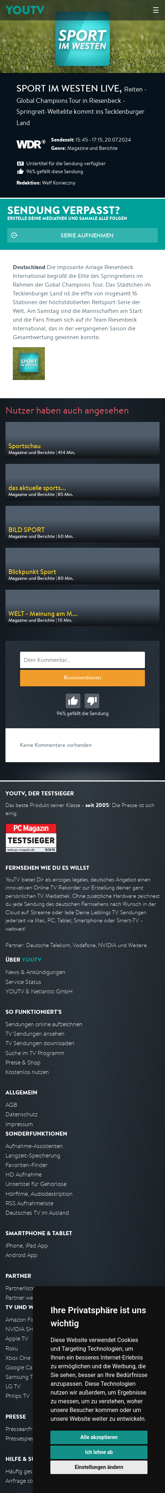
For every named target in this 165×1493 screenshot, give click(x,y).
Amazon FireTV (24, 1319)
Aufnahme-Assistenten (34, 1146)
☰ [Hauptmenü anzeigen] (156, 10)
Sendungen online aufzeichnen (43, 1024)
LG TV (12, 1386)
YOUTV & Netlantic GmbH (39, 991)
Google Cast (21, 1367)
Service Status (23, 982)
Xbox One (17, 1358)
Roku (11, 1348)
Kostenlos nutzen (27, 1072)
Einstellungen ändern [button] (99, 1467)
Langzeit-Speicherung (32, 1155)
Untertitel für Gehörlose (35, 1184)
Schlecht (92, 701)
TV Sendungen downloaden (39, 1043)
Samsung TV (21, 1377)
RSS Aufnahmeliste (29, 1203)
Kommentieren (82, 678)
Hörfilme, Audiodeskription (39, 1194)
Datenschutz (21, 1114)
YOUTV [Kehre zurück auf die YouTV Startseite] (25, 10)
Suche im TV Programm (34, 1053)
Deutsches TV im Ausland (37, 1213)
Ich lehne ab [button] (99, 1452)
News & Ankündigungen (35, 972)
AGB (11, 1105)
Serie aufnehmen (87, 235)
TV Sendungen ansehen (35, 1034)
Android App (21, 1255)
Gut (73, 701)
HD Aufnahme (23, 1174)
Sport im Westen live (67, 89)
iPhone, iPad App (26, 1245)
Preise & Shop (23, 1062)
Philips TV (17, 1396)
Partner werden (25, 1298)
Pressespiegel (22, 1438)
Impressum (19, 1124)
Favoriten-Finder (26, 1165)
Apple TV (16, 1338)
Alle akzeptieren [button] (99, 1437)
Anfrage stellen (24, 1481)
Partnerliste (20, 1288)
